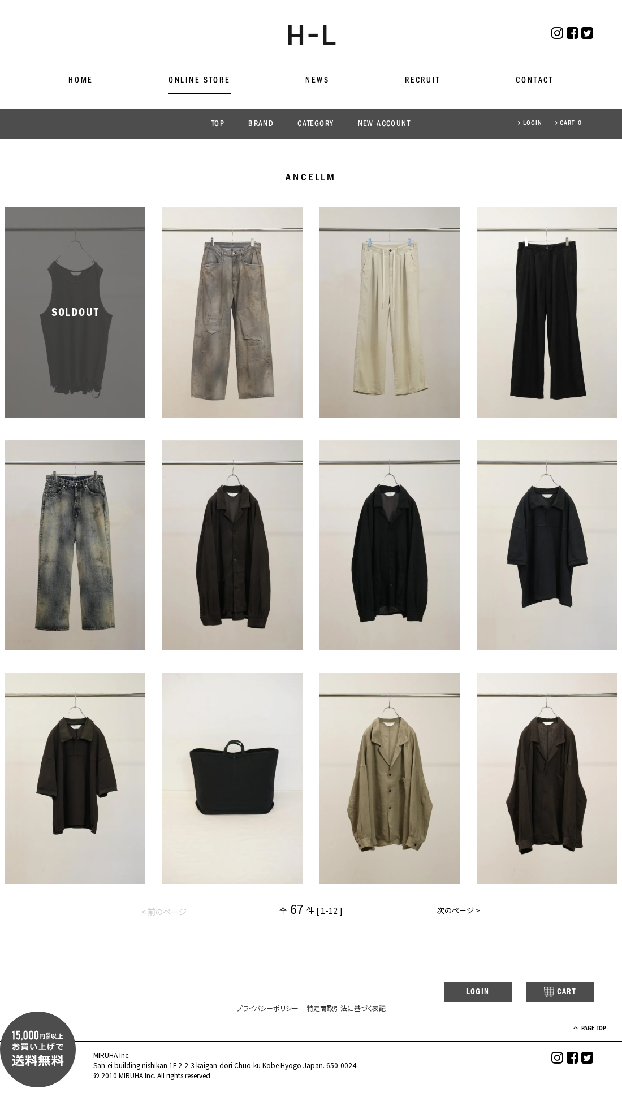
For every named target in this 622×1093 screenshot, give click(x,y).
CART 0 (568, 123)
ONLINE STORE (199, 80)
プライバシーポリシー (267, 1009)
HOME (80, 80)
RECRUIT (422, 80)
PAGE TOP (576, 1030)
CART (551, 993)
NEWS (317, 80)
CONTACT (535, 80)
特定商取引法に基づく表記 (346, 1009)
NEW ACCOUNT (384, 124)
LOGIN (530, 123)
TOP (217, 124)
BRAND (261, 124)
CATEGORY (315, 124)
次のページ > (457, 912)
